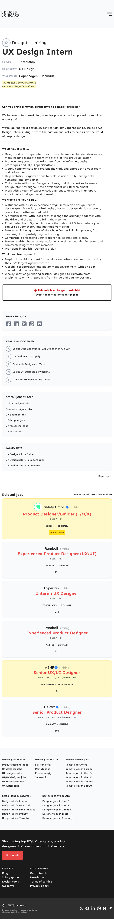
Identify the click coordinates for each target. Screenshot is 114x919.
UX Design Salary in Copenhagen (25, 459)
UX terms (8, 885)
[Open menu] (109, 14)
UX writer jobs (14, 431)
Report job (104, 476)
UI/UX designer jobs (18, 403)
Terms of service (41, 881)
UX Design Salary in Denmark (23, 465)
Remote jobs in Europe (79, 768)
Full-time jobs (43, 764)
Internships (41, 777)
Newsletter (37, 877)
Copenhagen (28, 76)
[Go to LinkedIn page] (93, 908)
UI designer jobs (15, 420)
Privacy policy (39, 885)
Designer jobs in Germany (57, 818)
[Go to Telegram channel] (110, 908)
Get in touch (38, 873)
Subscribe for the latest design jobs (57, 294)
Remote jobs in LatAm (79, 785)
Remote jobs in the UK (79, 777)
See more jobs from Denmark (91, 494)
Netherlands (65, 684)
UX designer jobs (16, 414)
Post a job (12, 855)
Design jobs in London (15, 801)
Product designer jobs (19, 409)
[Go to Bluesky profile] (104, 908)
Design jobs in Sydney (15, 813)
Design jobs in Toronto (15, 818)
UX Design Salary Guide (20, 454)
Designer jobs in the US (55, 801)
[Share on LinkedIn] (16, 324)
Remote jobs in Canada (79, 781)
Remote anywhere (76, 764)
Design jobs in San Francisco (18, 809)
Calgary (51, 724)
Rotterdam (47, 684)
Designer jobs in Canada (56, 809)
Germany (63, 526)
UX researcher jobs (17, 425)
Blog (5, 873)
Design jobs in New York (16, 805)
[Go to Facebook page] (87, 908)
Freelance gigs (43, 773)
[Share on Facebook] (8, 324)
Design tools (10, 881)
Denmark (47, 76)
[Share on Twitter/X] (24, 324)
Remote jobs (42, 768)
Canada (63, 724)
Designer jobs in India (55, 813)
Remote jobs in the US (79, 773)
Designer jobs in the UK (56, 805)
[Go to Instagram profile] (99, 908)
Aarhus (50, 565)
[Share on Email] (39, 324)
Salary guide (10, 877)
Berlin (50, 526)
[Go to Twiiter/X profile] (81, 908)
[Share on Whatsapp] (32, 324)
